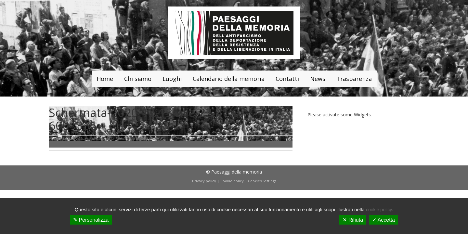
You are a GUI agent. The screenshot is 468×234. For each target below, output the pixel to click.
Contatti (287, 79)
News (317, 79)
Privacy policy (204, 180)
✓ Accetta (383, 220)
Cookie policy (232, 180)
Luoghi (172, 79)
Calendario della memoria (229, 79)
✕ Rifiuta (353, 220)
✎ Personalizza (91, 220)
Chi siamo (137, 79)
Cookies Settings (262, 180)
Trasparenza (354, 79)
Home (105, 79)
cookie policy (379, 209)
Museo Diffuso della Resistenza (106, 138)
